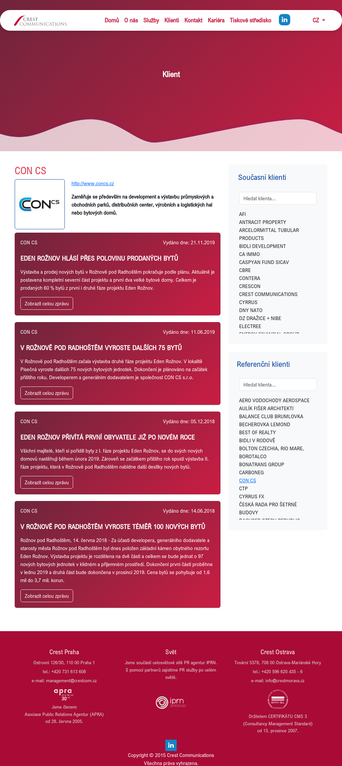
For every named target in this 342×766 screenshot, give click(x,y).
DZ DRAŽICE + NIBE (260, 318)
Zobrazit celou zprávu (47, 303)
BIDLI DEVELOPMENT (262, 246)
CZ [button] (317, 20)
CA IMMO (249, 254)
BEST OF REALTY (257, 432)
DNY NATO (251, 310)
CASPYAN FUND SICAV (264, 262)
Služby (151, 20)
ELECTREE (250, 326)
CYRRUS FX (251, 496)
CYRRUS (248, 302)
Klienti (171, 20)
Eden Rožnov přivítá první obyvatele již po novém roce (107, 437)
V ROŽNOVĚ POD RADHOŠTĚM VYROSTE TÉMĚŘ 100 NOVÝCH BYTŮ (112, 526)
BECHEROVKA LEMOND (264, 424)
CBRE (245, 270)
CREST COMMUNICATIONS (268, 294)
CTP (243, 488)
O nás (131, 20)
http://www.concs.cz (92, 183)
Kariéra (216, 20)
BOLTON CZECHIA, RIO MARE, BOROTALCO (271, 452)
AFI (242, 214)
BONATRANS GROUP (261, 464)
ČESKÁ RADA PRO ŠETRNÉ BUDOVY (268, 508)
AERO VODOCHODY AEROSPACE (274, 400)
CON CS (247, 480)
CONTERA (249, 278)
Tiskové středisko (250, 20)
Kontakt (193, 20)
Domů (112, 20)
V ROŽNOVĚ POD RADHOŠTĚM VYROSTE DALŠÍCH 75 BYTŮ (101, 347)
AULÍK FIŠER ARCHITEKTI (266, 408)
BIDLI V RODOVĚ (257, 440)
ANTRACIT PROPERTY (262, 222)
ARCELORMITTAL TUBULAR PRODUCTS (269, 234)
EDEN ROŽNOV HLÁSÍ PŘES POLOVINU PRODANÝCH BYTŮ (99, 258)
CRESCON (250, 286)
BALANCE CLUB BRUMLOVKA (271, 416)
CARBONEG (251, 472)
